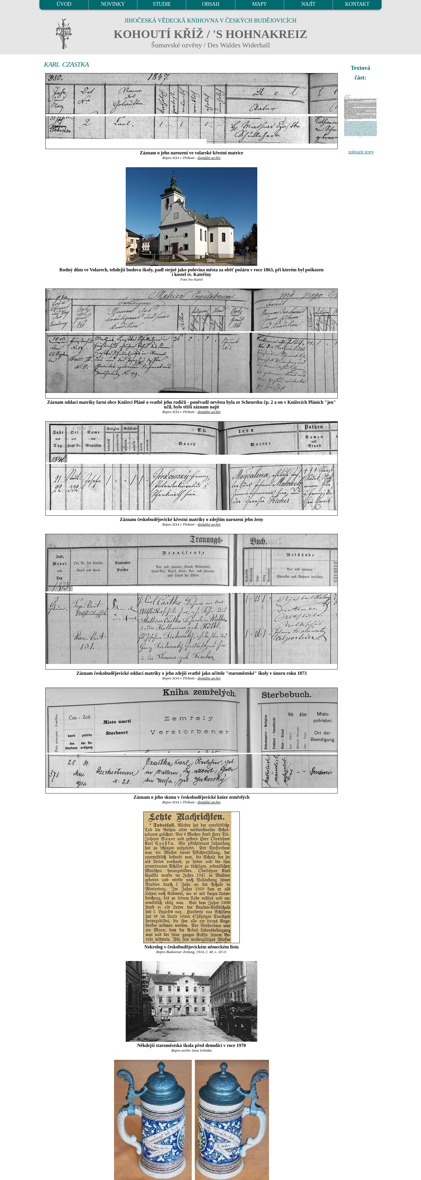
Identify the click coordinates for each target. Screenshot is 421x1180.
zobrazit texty (361, 151)
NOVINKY (113, 4)
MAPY (259, 4)
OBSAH (210, 4)
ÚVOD (63, 4)
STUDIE (162, 4)
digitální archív (209, 158)
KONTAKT (357, 4)
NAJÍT (308, 4)
